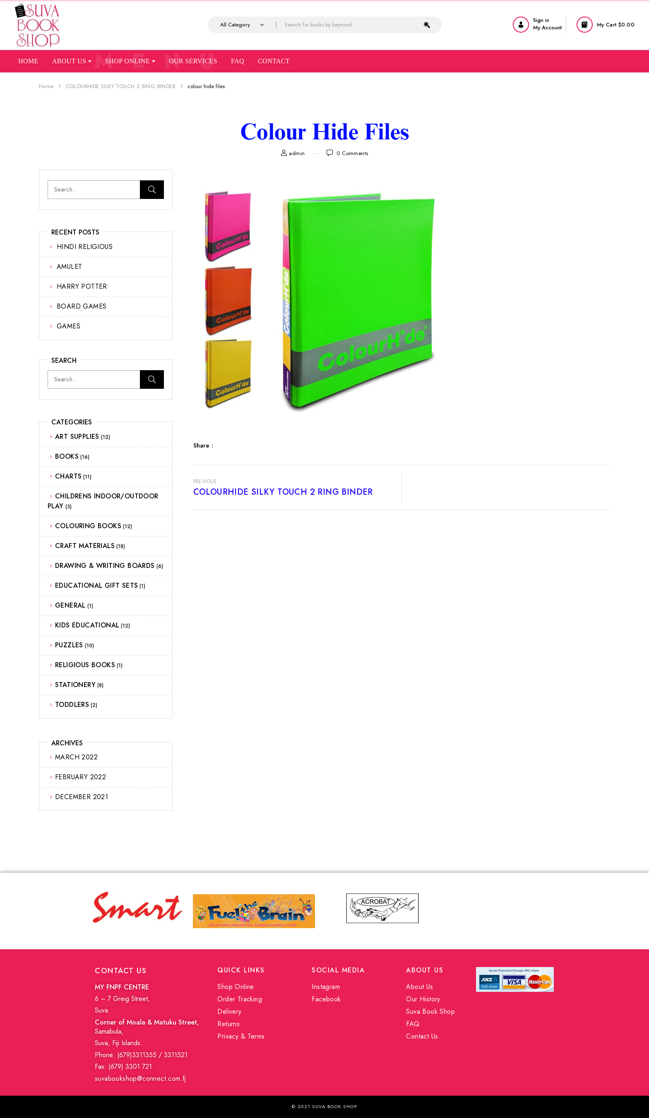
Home (28, 61)
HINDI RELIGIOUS (85, 246)
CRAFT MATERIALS (85, 546)
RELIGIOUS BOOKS (85, 665)
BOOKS (67, 456)
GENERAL (70, 605)
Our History (423, 999)
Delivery (229, 1011)
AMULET (69, 266)
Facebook (326, 999)
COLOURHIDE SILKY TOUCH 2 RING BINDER (120, 86)
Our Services (193, 61)
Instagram (326, 986)
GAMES (68, 326)
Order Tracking (239, 999)
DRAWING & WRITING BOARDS (105, 565)
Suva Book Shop (430, 1011)
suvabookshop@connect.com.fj (140, 1078)
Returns (228, 1024)
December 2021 (81, 797)
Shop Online (130, 61)
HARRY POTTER (82, 286)
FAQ (412, 1024)
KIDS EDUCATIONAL (87, 625)
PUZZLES (69, 645)
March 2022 (76, 757)
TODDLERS (72, 704)
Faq (237, 61)
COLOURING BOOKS (88, 526)
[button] (607, 25)
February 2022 (80, 777)
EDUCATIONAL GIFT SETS (96, 585)
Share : (203, 445)
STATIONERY (75, 684)
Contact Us (422, 1036)
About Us (71, 61)
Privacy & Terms (240, 1036)
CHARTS (68, 476)
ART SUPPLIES (77, 436)
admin (297, 153)
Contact (274, 61)
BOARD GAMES (81, 306)
